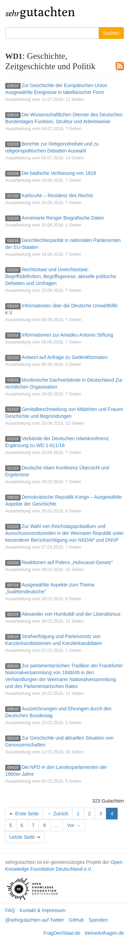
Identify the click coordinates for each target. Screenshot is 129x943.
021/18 (12, 358)
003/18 (12, 666)
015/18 (12, 218)
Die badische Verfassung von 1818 (59, 173)
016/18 (12, 241)
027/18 (12, 196)
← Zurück (57, 813)
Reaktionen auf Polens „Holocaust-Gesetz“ (67, 562)
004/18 (12, 767)
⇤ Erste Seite (24, 813)
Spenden (98, 920)
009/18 (12, 637)
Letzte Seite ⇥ (24, 837)
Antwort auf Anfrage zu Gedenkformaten (65, 357)
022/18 (12, 270)
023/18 (12, 144)
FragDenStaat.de (62, 933)
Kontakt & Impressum (43, 910)
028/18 (12, 86)
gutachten (40, 12)
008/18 (12, 709)
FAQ (10, 910)
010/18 (12, 563)
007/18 (12, 585)
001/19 (12, 614)
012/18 (12, 527)
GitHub (76, 920)
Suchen (111, 33)
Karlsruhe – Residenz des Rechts (57, 195)
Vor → (73, 825)
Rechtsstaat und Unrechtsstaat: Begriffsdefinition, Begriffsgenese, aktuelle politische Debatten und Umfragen (60, 276)
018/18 (12, 380)
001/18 (12, 738)
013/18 (12, 439)
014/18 (12, 409)
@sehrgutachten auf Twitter (34, 920)
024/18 (12, 173)
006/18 (12, 497)
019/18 (12, 335)
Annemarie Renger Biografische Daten (63, 218)
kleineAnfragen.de (104, 933)
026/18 (12, 115)
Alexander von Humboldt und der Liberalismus (71, 614)
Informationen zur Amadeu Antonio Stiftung (67, 335)
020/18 (12, 306)
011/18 (12, 468)
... (56, 825)
